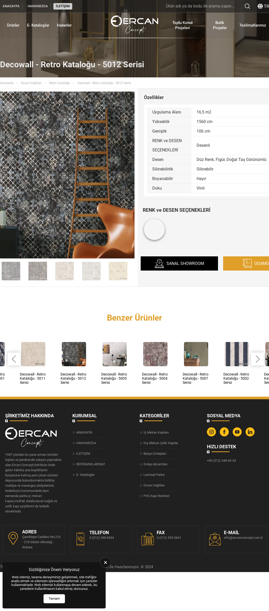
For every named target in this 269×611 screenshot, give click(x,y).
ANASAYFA (11, 6)
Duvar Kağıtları (31, 83)
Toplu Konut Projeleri (182, 25)
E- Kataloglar (38, 25)
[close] (105, 562)
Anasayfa (6, 83)
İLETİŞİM (63, 6)
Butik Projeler (220, 25)
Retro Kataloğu (59, 83)
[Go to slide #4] (64, 271)
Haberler (64, 25)
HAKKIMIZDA (38, 6)
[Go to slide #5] (91, 271)
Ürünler (13, 25)
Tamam (54, 598)
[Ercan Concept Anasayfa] (134, 25)
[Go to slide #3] (38, 271)
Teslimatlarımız (252, 25)
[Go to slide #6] (118, 271)
